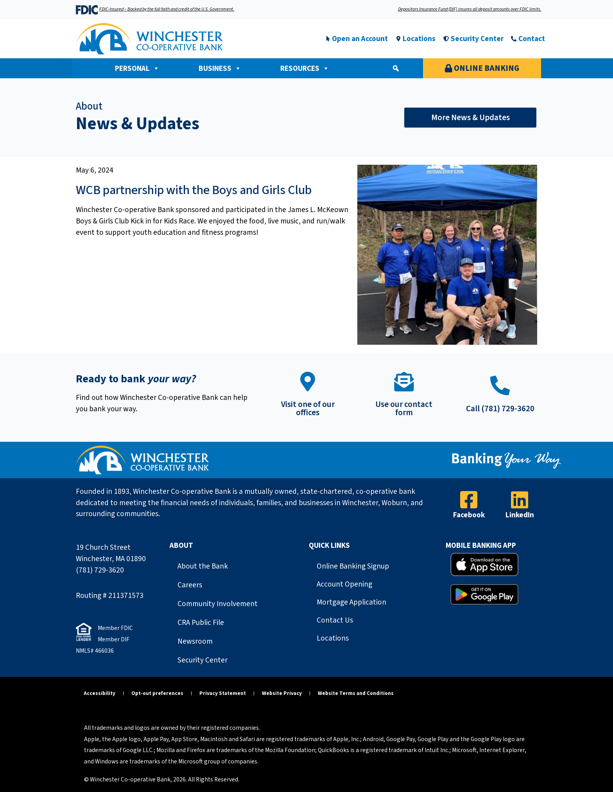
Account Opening (344, 584)
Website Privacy (282, 693)
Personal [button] (137, 68)
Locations (333, 638)
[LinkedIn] (519, 499)
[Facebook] (469, 499)
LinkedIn (519, 514)
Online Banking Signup (353, 566)
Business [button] (220, 68)
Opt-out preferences (157, 693)
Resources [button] (304, 68)
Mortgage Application (351, 602)
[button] (395, 68)
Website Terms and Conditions (356, 693)
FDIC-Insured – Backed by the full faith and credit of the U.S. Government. (166, 9)
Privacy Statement (222, 693)
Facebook (469, 514)
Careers (189, 585)
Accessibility (99, 693)
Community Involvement (217, 603)
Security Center (202, 660)
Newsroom (195, 641)
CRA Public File (200, 622)
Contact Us (335, 620)
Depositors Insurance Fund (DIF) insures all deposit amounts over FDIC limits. (469, 9)
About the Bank (202, 566)
